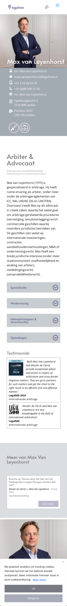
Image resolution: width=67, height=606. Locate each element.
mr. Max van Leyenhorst (27, 94)
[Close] (63, 562)
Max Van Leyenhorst (39, 489)
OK (33, 588)
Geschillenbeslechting (32, 170)
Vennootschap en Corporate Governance (26, 173)
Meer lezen (39, 579)
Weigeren (33, 598)
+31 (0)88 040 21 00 (24, 89)
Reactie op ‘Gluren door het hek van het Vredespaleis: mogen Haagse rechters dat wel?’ (32, 482)
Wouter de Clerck (17, 489)
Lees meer (48, 503)
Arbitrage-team (14, 170)
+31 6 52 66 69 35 (23, 83)
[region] (33, 582)
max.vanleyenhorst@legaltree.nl (33, 77)
